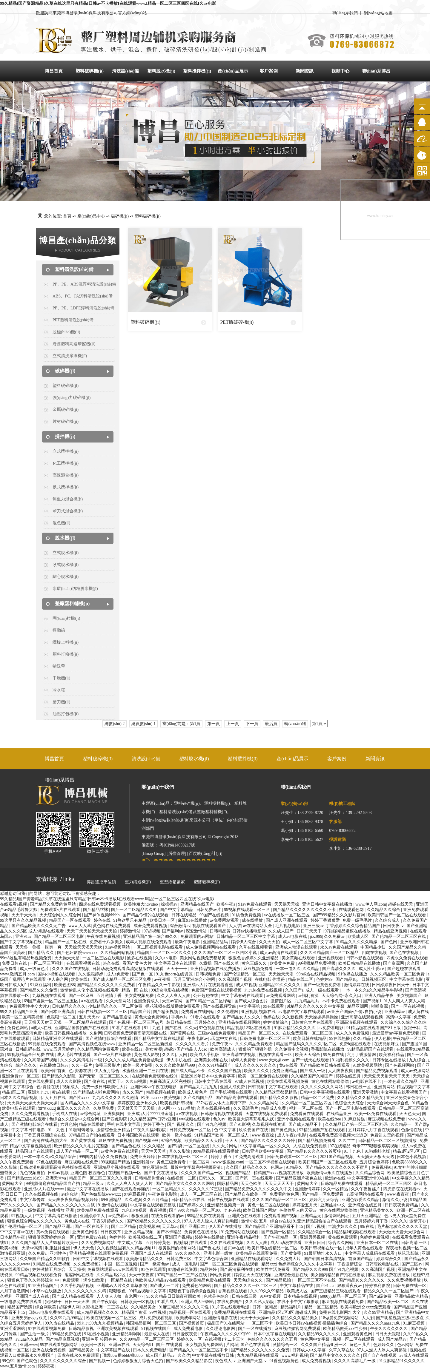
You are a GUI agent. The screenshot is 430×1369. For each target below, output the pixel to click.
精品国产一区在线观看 (70, 920)
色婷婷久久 (384, 1344)
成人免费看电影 (188, 1328)
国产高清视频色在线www (92, 1044)
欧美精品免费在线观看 (98, 1210)
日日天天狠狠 (388, 1334)
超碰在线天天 (401, 904)
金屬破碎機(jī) (66, 409)
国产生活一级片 (35, 1334)
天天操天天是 (67, 958)
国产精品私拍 (279, 1280)
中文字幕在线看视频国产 (404, 1092)
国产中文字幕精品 (177, 909)
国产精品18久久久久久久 (362, 1280)
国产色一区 (143, 974)
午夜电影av (197, 1038)
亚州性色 (58, 1253)
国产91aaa (325, 1285)
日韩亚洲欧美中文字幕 (263, 1151)
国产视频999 (147, 1140)
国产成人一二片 (165, 1285)
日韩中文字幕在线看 (213, 1081)
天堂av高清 (32, 1248)
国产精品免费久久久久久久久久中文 (259, 1189)
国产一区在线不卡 (92, 1226)
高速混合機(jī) (66, 475)
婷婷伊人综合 (244, 942)
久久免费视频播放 (404, 1280)
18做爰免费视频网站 (340, 1318)
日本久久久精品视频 (19, 1097)
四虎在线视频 (375, 952)
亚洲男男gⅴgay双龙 (29, 1318)
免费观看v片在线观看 (60, 909)
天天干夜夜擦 (142, 1275)
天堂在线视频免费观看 (266, 1113)
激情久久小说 (395, 1199)
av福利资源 (309, 995)
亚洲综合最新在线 (291, 1275)
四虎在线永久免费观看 (78, 1355)
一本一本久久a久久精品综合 (50, 1156)
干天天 (232, 1140)
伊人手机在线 (179, 1060)
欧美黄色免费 (283, 963)
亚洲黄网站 (384, 1087)
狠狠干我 (413, 1028)
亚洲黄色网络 (85, 1232)
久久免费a (38, 1253)
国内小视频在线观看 (57, 974)
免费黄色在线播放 (201, 1232)
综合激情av (180, 926)
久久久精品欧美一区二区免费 (398, 974)
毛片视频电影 (288, 926)
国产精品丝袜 (96, 909)
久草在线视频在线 (214, 1108)
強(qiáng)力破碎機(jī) (72, 397)
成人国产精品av (392, 1339)
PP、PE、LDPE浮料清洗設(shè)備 (83, 308)
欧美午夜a (226, 904)
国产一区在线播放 (255, 1328)
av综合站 (70, 1194)
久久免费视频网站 (98, 1242)
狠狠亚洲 (140, 1216)
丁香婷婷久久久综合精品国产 (353, 926)
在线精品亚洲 (339, 1113)
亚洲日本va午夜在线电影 (153, 1087)
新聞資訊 (305, 71)
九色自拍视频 (135, 1210)
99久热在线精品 (60, 1323)
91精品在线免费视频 (52, 1264)
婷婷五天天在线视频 (253, 1275)
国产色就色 (27, 1361)
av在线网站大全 (258, 926)
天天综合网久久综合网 (60, 915)
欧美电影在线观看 (19, 1108)
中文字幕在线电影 (406, 979)
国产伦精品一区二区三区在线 (399, 936)
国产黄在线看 (83, 1140)
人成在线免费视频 (310, 1146)
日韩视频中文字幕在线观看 (273, 1087)
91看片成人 (168, 1301)
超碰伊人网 (69, 1307)
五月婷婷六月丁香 (371, 1221)
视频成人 (71, 1087)
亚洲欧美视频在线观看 (117, 1328)
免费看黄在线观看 (307, 1113)
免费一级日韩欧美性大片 (105, 1087)
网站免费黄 (221, 1275)
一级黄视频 (35, 1210)
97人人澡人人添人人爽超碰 (382, 1350)
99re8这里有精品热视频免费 (26, 958)
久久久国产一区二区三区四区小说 (226, 952)
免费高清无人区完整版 (170, 1081)
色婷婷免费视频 (375, 1237)
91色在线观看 (153, 1269)
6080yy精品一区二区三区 (343, 1296)
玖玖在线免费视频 (116, 1140)
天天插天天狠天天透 (376, 1156)
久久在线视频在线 (42, 1194)
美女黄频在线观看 (299, 958)
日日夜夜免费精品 (402, 1205)
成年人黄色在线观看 (364, 1248)
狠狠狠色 (118, 1291)
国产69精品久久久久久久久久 (154, 1221)
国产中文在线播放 (161, 1173)
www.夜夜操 (263, 1135)
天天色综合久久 (249, 1280)
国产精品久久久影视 (279, 1097)
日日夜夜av (394, 926)
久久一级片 (82, 1065)
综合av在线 (280, 1221)
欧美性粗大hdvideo (141, 904)
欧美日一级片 (94, 1344)
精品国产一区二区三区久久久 (164, 952)
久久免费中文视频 (292, 1049)
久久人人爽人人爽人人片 (130, 1183)
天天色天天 (409, 1113)
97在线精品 (340, 1146)
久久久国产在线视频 (71, 968)
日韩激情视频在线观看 (222, 1113)
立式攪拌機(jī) (66, 451)
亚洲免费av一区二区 (21, 1076)
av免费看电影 (332, 1028)
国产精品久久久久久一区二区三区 (246, 1285)
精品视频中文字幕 (413, 1087)
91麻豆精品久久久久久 (295, 1028)
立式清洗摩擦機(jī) (70, 356)
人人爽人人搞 (109, 1296)
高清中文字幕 (399, 1017)
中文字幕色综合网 (211, 1259)
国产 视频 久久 (181, 1124)
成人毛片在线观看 (74, 1054)
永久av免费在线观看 (339, 947)
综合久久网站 (341, 1242)
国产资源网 (394, 963)
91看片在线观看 (206, 1017)
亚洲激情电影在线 (221, 1318)
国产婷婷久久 (192, 1205)
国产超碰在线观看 (404, 968)
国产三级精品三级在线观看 (336, 1291)
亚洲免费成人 (147, 1001)
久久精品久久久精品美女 (360, 1097)
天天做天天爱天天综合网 (402, 1232)
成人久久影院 (69, 1081)
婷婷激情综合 (276, 1022)
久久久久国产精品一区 (202, 1173)
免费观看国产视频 (281, 1216)
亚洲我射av (144, 1162)
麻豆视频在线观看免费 (343, 1301)
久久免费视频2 (87, 1264)
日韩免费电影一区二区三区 (265, 1038)
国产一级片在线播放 (112, 1054)
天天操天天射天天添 (43, 1022)
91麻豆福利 (41, 985)
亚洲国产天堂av (252, 1361)
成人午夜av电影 (292, 1135)
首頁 (67, 216)
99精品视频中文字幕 (147, 1291)
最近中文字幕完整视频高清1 (197, 1167)
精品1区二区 (14, 1092)
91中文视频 (271, 1296)
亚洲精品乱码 (216, 942)
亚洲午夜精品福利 (244, 1237)
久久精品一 (402, 1124)
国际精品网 (228, 1183)
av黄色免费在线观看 (120, 1151)
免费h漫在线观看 (356, 1044)
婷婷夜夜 (125, 1103)
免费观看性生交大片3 (29, 1006)
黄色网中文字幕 (315, 1339)
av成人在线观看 (413, 1355)
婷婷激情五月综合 (49, 1269)
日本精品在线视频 (300, 1296)
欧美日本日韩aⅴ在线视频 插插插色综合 (312, 1323)
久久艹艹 (347, 1140)
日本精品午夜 (13, 1237)
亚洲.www (29, 1344)
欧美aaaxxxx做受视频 (161, 1097)
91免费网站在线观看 (240, 1232)
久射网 (96, 1033)
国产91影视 (239, 1124)
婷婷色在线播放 (210, 1237)
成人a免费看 (118, 974)
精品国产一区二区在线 (66, 942)
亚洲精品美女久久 (377, 1210)
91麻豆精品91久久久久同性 (184, 1307)
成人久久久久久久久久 (255, 1065)
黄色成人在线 (77, 1221)
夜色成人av (225, 1361)
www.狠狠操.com (228, 1162)
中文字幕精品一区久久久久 (265, 1146)
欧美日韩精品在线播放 (359, 963)
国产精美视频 (166, 1011)
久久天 (191, 1028)
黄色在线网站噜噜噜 (330, 1081)
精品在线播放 (92, 1124)
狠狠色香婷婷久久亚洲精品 (254, 958)
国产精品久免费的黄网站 (53, 904)
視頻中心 (340, 71)
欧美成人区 (359, 936)
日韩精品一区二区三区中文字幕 (246, 936)
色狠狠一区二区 (62, 1017)
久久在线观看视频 (227, 1242)
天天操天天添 (281, 974)
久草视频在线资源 (269, 1124)
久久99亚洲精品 (379, 1312)
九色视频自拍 (33, 1173)
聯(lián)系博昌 (376, 71)
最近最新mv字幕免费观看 (396, 1033)
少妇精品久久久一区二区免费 (116, 1006)
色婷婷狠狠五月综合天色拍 (138, 1361)
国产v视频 (316, 1226)
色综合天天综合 (350, 1103)
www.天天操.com (274, 1060)
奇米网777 (167, 1108)
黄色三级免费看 (171, 1162)
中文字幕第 (250, 1006)
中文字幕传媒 (33, 1199)
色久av (219, 1119)
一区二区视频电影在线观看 (158, 947)
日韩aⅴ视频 (58, 1173)
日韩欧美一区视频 (137, 1301)
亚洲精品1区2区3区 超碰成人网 (288, 1312)
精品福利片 (291, 1307)
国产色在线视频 (404, 952)
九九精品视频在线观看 (258, 1355)
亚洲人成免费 (233, 1087)
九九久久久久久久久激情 (115, 1097)
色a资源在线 (81, 1071)
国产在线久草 (227, 963)
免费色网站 (18, 1028)
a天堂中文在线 (224, 1038)
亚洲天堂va (56, 1178)
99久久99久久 (188, 1253)
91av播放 (186, 1108)
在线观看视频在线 (83, 963)
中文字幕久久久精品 (411, 1178)
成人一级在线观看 (322, 990)
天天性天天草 (154, 1151)
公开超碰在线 (206, 995)
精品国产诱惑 (20, 1307)
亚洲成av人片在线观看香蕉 (208, 985)
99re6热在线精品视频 (316, 974)
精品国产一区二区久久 (259, 1033)
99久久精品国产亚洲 (19, 1011)
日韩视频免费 (209, 974)
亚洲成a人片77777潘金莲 (150, 1113)
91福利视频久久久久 (351, 1060)
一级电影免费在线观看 (21, 1301)
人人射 (368, 1318)
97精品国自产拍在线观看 (322, 1130)
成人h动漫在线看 (286, 1242)
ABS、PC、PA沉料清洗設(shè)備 (83, 296)
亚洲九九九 (39, 1092)
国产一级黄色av (155, 1264)
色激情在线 (412, 1130)
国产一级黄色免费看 (322, 985)
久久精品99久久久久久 (319, 1334)
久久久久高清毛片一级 (81, 1060)
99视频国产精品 (116, 1162)
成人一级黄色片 (35, 968)
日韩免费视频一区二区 (190, 1130)
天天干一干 (177, 968)
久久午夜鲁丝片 (366, 1189)
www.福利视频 (295, 1355)
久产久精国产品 (198, 1097)
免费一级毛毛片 (358, 920)
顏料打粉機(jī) (66, 654)
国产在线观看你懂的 (131, 1189)
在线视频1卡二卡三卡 (225, 1339)
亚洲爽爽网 (114, 1113)
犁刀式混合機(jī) (68, 511)
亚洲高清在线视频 (239, 1054)
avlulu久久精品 (30, 1339)
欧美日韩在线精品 (310, 1038)
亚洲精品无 (311, 1216)
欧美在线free (330, 1119)
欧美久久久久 (257, 1071)
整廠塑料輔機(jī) (72, 603)
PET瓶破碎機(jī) (237, 322)
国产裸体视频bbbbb (102, 915)
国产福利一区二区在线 (189, 1146)
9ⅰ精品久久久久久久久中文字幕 (316, 1006)
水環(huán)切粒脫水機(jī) (75, 588)
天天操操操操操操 (322, 1017)
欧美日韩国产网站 (260, 1210)
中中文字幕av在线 (17, 1232)
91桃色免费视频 (247, 915)
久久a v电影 (166, 958)
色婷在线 (271, 1017)
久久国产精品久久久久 (247, 1167)
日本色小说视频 (412, 1156)
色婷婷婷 (118, 1237)
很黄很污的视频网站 (177, 1248)
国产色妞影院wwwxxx (78, 952)
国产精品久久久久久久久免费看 (106, 985)
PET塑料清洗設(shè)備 (73, 320)
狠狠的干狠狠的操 (255, 1049)
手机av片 (180, 1017)
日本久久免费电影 (150, 1350)
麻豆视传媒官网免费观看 (298, 1328)
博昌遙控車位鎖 (101, 882)
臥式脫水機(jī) (66, 564)
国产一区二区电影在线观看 (351, 1108)
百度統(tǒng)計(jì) (205, 853)
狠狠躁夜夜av (350, 1285)
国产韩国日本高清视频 (325, 1259)
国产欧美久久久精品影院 (189, 1361)
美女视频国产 (410, 995)
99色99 (8, 1361)
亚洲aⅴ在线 (120, 1344)
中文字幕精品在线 (297, 1285)
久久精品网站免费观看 (98, 1049)
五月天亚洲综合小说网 (194, 979)
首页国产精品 (361, 1259)
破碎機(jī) (120, 216)
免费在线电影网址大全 (340, 1312)
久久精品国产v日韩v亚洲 (153, 1119)
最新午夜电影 (188, 942)
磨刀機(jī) (61, 702)
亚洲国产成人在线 (33, 1296)
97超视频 (152, 931)
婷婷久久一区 (190, 1339)
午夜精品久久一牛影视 (159, 985)
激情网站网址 (337, 1216)
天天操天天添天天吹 (83, 947)
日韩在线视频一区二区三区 (102, 1011)
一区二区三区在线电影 (103, 958)
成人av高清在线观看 (279, 952)
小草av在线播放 (47, 1291)
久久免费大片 (289, 1259)
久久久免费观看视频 (30, 1113)
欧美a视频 (10, 1248)
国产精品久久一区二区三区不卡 (199, 1350)
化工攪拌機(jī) (66, 463)
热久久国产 (133, 1092)
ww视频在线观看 (195, 1119)
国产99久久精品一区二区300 (195, 1210)
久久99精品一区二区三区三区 (147, 1339)
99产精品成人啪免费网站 (96, 1092)
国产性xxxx (80, 1097)
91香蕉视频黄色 (284, 1361)
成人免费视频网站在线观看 (211, 947)
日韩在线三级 (245, 1296)
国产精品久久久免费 (39, 990)
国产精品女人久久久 (241, 1017)
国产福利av (173, 931)
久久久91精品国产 (215, 1065)
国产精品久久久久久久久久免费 (261, 1350)
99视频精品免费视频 (317, 963)
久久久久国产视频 (225, 1071)
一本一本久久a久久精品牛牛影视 (372, 990)
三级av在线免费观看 (217, 1033)
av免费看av (118, 1216)
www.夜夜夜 (398, 1194)
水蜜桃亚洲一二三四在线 (145, 1071)
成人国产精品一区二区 (77, 1151)
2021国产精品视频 (337, 1156)
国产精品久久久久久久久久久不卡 (305, 909)
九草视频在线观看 (49, 995)
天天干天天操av (255, 1318)
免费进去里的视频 (387, 1135)
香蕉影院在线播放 (328, 1049)
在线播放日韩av (54, 1065)
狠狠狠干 (54, 1301)
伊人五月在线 (54, 1097)
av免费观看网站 (281, 995)
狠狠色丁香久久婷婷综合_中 (34, 1280)
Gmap (159, 853)
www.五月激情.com (18, 1366)
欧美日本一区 (163, 920)
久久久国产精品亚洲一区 (324, 1344)
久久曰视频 (136, 1081)
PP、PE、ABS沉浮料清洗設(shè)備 (84, 284)
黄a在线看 (288, 1065)
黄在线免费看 (41, 1081)
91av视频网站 (118, 947)
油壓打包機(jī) (66, 714)
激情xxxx (46, 1108)
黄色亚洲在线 (155, 1167)
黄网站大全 (13, 1183)
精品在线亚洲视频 (391, 931)
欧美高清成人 (223, 1049)
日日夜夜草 (111, 1232)
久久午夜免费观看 (17, 1162)
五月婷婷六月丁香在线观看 (374, 1130)
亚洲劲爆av (395, 1011)
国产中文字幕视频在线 (21, 942)
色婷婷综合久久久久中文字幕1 (307, 1264)
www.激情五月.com (18, 974)
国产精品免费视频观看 (377, 1071)
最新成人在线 (157, 1334)
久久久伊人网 (175, 1054)
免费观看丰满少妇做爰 (83, 1280)
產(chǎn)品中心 (91, 216)
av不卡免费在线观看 (341, 1001)
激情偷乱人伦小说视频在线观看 (90, 990)
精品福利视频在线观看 (355, 1232)
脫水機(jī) (65, 537)
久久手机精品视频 (77, 1285)
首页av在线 (234, 1248)
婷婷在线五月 (349, 1076)
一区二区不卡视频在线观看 (271, 1162)
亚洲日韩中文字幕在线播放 (328, 904)
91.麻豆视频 (414, 1323)
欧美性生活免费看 (273, 1269)
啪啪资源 (380, 1006)
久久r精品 (362, 1038)
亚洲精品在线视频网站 (239, 1022)
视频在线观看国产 (209, 926)
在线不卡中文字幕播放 (298, 1301)
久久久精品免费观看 (254, 1044)
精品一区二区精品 (321, 1307)
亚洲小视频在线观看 (296, 1119)
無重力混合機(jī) (68, 499)
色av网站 (405, 1344)
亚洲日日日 (315, 1242)
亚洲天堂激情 (366, 1092)
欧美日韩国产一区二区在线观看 (397, 915)
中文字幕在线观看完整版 (153, 1205)
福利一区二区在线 (306, 1108)
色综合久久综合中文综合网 (74, 1119)
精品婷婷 (209, 1269)
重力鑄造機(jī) (138, 882)
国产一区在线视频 (408, 1006)
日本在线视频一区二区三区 (183, 1156)
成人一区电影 (185, 1264)
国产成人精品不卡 (188, 1071)
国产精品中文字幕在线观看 (159, 1038)
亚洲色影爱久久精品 (361, 1199)
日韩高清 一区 (414, 1242)
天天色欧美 (252, 1183)
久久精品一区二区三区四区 (307, 1103)
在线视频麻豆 (387, 1044)
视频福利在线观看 (190, 1242)
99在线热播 (340, 1038)
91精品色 (419, 1103)
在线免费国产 (230, 1301)
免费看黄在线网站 (198, 1011)
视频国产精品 (238, 1173)
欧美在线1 (81, 979)
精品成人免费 (274, 1108)
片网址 (232, 1344)
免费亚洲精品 (285, 1071)
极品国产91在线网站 (226, 1323)
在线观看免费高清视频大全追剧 (339, 1135)
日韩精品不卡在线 (188, 1199)
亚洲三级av (313, 926)
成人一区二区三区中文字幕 (308, 942)
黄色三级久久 (255, 963)
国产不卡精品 (169, 1232)
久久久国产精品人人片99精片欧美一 (45, 1242)
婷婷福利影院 (378, 1285)
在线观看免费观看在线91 (155, 1076)
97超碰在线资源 (183, 1269)
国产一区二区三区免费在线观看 (229, 1264)
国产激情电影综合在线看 (109, 1038)
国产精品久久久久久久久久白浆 (66, 1205)
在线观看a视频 (14, 904)
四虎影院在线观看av (402, 1189)
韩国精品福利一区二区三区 (151, 1323)
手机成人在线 (65, 1113)
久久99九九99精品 (67, 1318)
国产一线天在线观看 (310, 1060)
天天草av (170, 1226)
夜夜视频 (159, 1210)
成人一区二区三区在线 (201, 1194)
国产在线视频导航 (220, 1006)
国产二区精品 (124, 1226)
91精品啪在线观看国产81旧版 (374, 1028)
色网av (277, 1167)
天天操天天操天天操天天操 (33, 1103)
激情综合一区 (286, 1344)
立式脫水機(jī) (66, 553)
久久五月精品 (156, 1199)
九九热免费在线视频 (263, 990)
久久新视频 (292, 1017)
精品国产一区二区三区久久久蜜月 (101, 1178)
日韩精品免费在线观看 (342, 1183)
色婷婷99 (325, 979)
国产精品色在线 (126, 1146)
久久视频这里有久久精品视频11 (126, 1248)
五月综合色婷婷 (375, 1162)
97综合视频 (172, 1140)
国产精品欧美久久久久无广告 (39, 926)
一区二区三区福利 (47, 963)
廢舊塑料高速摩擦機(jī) (74, 344)
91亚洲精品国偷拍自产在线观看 (323, 1221)
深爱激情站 (197, 931)
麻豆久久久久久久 (74, 1108)
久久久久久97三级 (206, 1189)
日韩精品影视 (82, 1328)
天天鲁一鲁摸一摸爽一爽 (39, 947)
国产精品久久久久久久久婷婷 (268, 1140)
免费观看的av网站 (197, 936)
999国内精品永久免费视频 (103, 1156)
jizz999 (316, 936)
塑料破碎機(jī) (90, 71)
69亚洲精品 (112, 1199)
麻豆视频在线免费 (81, 1162)
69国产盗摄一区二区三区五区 (51, 1001)
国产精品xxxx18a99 (25, 1178)
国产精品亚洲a (59, 1226)
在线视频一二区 (182, 1178)
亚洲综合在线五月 (365, 1205)
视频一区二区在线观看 (354, 1339)
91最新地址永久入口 (323, 1253)
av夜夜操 (163, 979)
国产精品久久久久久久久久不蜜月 (337, 1167)
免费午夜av (223, 1044)
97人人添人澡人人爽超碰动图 (211, 1221)
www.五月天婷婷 (59, 1049)
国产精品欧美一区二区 (388, 1301)
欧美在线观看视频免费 (288, 1081)
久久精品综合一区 (315, 1232)
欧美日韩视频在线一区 (321, 1248)
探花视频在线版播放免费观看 (173, 1006)
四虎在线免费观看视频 (100, 904)
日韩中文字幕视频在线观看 (325, 1092)
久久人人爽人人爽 (174, 995)
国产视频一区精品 (278, 1232)
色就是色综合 (217, 1296)
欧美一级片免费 (138, 1065)
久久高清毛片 (246, 1108)
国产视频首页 (192, 1323)
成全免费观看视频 (150, 926)
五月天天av (90, 1017)
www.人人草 (80, 926)
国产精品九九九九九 (198, 1087)
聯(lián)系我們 (344, 13)
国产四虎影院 (115, 1119)
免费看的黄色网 (285, 1194)
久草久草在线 (342, 1350)
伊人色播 (382, 1038)
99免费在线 (334, 1054)
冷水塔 (59, 690)
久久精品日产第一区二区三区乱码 (357, 1124)
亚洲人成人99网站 (198, 1301)
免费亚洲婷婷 (143, 1156)
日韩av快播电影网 (249, 931)
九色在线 (232, 1210)
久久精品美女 (144, 1307)
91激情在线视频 (113, 1205)
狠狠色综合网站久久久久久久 (35, 1221)
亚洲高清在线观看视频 (362, 1017)
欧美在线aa (132, 1049)
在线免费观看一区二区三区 (308, 1033)
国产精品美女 (82, 1350)
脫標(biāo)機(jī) (66, 332)
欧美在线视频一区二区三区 (112, 1318)
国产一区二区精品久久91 (134, 909)
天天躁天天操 (287, 904)
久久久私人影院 (260, 1301)
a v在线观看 (92, 1001)
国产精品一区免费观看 (323, 1194)
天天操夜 (77, 1269)
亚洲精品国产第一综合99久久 (151, 936)
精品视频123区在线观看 (249, 1028)
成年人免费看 (244, 1060)
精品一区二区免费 (318, 1097)
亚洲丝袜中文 (333, 1205)
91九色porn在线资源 (175, 974)
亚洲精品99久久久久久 (280, 985)
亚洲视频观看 (331, 958)
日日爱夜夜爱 (185, 1334)
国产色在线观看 (255, 1344)
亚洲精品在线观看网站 (252, 1259)
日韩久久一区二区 (216, 1178)
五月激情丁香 (109, 995)
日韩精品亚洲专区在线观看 (58, 1038)
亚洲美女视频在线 (211, 1060)
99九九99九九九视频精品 (100, 1323)
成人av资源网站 (415, 1071)
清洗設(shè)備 (125, 71)
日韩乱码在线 (29, 1049)
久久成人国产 (281, 931)
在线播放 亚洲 (61, 1210)
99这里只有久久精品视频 (23, 920)
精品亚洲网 (358, 1006)
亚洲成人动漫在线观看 (296, 947)
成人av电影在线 (293, 936)
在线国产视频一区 (125, 1173)
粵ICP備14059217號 (177, 845)
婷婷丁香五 (222, 1156)
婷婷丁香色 (154, 1124)
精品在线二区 (301, 979)
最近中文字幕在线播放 (88, 1189)
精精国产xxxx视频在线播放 (279, 1173)
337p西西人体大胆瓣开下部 (222, 1103)
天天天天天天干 (280, 1183)
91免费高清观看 (250, 1156)
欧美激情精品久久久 (145, 1259)
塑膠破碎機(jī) (207, 882)
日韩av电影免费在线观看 (51, 1312)
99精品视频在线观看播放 (216, 1151)
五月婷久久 (205, 1022)
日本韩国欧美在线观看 (138, 1135)
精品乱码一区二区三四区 (389, 1183)
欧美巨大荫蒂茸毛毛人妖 (251, 1119)
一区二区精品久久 (169, 1189)
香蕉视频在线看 (233, 1291)
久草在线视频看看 (256, 947)
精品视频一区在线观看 (190, 1312)
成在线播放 (253, 920)
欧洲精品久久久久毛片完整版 (82, 1146)
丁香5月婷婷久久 (108, 1221)
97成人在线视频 (250, 1081)
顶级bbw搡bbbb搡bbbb (123, 1355)
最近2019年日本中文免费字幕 (208, 1076)
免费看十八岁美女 (107, 942)
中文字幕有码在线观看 (242, 995)
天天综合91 (144, 1344)
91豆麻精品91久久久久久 (402, 1361)
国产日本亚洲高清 (58, 1011)
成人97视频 (246, 985)
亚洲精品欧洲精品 (411, 1296)
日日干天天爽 (77, 1301)
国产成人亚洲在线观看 (287, 920)
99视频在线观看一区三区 (247, 909)
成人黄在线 (418, 1011)
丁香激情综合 (350, 1264)
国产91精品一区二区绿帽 (209, 1001)
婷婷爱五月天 (305, 1205)
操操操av (170, 904)
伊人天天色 (84, 1248)
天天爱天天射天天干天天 (387, 1076)
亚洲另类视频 (313, 1237)
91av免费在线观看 (255, 904)
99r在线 (367, 1226)
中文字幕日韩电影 (28, 1130)
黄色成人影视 (147, 1054)
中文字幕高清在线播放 (56, 1216)
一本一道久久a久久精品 (298, 968)
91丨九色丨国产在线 (163, 1028)
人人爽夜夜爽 (341, 1071)
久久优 (184, 1355)
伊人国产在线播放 (225, 1226)
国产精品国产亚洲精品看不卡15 (274, 1226)
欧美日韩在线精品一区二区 (273, 1248)
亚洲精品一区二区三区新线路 (146, 1044)
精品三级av (94, 1183)
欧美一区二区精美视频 (23, 1017)
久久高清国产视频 (235, 979)
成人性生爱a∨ (372, 968)
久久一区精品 (336, 1189)
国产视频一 (100, 1361)
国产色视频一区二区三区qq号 (137, 1022)
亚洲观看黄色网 (358, 1334)
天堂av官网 (173, 1001)
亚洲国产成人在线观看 (151, 1253)
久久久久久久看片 (193, 1044)
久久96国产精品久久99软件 (45, 1259)
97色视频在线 (212, 1028)
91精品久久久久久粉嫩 (357, 942)
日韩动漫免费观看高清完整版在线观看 (128, 968)
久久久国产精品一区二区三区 (280, 1199)
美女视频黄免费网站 (204, 1344)
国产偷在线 (95, 1081)
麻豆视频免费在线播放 (389, 1275)
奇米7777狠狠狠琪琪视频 (376, 1146)
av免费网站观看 (225, 920)
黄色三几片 (360, 1344)
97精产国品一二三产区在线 (182, 1275)
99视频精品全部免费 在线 (31, 1054)
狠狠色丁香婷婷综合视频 (192, 1291)
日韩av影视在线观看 (365, 958)
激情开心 (418, 1221)
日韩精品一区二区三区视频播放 (388, 1140)
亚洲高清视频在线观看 (357, 1022)
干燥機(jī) (61, 678)
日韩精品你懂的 (150, 1178)
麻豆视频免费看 (258, 968)
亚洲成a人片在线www (44, 1189)
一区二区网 (200, 1162)
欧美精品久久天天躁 (204, 1140)
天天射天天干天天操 (136, 1108)
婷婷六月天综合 (324, 1199)
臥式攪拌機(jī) (66, 487)
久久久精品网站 (264, 1103)
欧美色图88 (64, 985)
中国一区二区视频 (121, 1264)
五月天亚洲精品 (367, 1216)
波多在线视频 (140, 958)
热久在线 (112, 963)
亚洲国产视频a (179, 1237)
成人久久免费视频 (353, 1033)
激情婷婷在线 (357, 985)
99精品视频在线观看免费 (39, 1275)
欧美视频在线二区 (145, 1237)
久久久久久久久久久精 (85, 1291)
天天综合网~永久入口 (342, 995)
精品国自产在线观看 (35, 1151)
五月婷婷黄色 (158, 1242)
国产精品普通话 (117, 1017)
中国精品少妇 (373, 947)
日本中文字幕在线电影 (275, 1334)
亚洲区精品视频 (139, 1232)
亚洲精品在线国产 (197, 904)
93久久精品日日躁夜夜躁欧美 (174, 1296)
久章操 (205, 963)
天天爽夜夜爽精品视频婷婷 (73, 1199)
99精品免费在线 (67, 1334)
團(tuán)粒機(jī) (66, 618)
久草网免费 (104, 1108)
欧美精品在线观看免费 (257, 1253)
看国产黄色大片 (137, 963)
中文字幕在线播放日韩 (213, 1355)
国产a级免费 (381, 1296)
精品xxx (268, 1264)
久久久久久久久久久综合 (63, 1361)
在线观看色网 (352, 909)
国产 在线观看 (169, 1344)
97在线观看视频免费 (47, 1328)
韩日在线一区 (359, 1087)
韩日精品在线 (179, 1022)
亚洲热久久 (147, 1103)
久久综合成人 (388, 920)
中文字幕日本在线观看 (175, 963)
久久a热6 (133, 1199)
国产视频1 (372, 1001)
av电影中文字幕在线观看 (302, 1011)
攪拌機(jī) (65, 436)
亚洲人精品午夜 (379, 995)
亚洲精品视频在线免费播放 (216, 968)
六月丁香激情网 (362, 1054)
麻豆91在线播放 (193, 920)
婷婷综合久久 (389, 1259)
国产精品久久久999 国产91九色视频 (326, 1269)
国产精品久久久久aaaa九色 (376, 1323)
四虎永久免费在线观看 (407, 958)
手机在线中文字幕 (124, 1124)
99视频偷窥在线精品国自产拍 (53, 1183)
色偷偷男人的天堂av (298, 1210)
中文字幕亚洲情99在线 (368, 1178)
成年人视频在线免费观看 (149, 942)
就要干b (116, 1081)
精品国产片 (140, 1011)
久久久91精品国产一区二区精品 (330, 952)
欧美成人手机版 (205, 1054)
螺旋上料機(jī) (66, 642)
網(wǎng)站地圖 (378, 13)
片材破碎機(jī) (66, 421)
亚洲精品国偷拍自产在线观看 (82, 1028)
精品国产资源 (135, 1312)
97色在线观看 (49, 1162)
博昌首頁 (54, 71)
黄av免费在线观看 (53, 1232)
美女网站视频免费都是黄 (203, 958)
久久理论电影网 (221, 1328)
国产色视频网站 (400, 1065)
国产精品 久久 (41, 952)
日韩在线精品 (184, 915)
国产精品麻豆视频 (63, 1339)
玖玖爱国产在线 (254, 1130)
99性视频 (158, 1312)
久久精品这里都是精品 (276, 1092)
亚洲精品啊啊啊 (127, 1334)
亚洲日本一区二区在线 (377, 1242)
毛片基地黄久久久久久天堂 (402, 1226)
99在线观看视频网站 (59, 1344)
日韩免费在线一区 (410, 1285)
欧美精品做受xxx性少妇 (345, 1328)
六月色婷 (68, 1124)
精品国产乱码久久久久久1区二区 (307, 1044)
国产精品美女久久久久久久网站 (185, 1183)
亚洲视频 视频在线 (259, 1011)
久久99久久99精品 (267, 1291)
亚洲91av (23, 936)
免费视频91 (381, 1167)
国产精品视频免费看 (317, 1140)
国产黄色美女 (284, 1130)
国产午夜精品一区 (280, 1237)
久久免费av (335, 936)
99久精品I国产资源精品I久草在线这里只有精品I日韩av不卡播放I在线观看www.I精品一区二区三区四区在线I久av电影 (108, 3)
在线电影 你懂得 (270, 979)
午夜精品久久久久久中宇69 (226, 1334)
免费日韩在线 (15, 963)
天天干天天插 (24, 915)
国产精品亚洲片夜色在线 (299, 1178)
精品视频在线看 (161, 1092)
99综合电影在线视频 (170, 990)
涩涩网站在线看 (79, 1275)
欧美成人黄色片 (193, 1092)
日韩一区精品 (265, 1307)
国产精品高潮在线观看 (237, 1097)
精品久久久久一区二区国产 (389, 1291)
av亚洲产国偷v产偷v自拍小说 (355, 1011)
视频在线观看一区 (276, 1054)
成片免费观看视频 (156, 1318)
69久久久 (399, 1221)
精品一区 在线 (135, 990)
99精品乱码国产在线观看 (370, 1049)
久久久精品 (155, 1146)
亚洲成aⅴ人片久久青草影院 (122, 1285)
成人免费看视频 (317, 1361)
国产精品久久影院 (59, 1076)
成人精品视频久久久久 (98, 1312)
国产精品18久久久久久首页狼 (314, 1151)
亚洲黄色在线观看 (245, 1216)
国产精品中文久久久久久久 (335, 1355)
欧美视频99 (149, 1226)
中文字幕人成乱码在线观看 (370, 1253)
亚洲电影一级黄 (218, 1253)
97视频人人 (22, 1216)
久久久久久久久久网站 (322, 1087)
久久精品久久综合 (384, 909)
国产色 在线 (210, 1248)
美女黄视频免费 (140, 995)
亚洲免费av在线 (92, 1237)
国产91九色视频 (212, 1124)
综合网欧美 (46, 1307)
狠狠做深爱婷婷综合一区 (51, 1237)
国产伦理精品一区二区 (245, 974)
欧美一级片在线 (177, 1135)
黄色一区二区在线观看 (269, 1205)
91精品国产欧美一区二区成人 (222, 1135)
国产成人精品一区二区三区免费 (122, 979)
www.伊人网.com (370, 904)
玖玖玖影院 (409, 1253)
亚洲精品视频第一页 (226, 1205)
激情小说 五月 (254, 1221)
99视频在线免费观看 (47, 1044)
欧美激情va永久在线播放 (330, 1173)
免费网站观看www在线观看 (113, 1269)
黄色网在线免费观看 (112, 926)
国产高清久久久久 (339, 968)
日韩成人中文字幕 (309, 1350)
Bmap (148, 853)
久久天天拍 (270, 942)
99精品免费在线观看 (206, 1216)
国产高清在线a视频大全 (46, 1140)
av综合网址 (91, 1113)
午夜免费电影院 (163, 1194)
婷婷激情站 (131, 931)
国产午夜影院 (105, 1301)
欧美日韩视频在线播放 (66, 1033)
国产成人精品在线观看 (73, 1296)
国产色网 (389, 942)
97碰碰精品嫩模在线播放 (348, 931)
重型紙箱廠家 (172, 882)
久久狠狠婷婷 (91, 974)
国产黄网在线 (183, 1033)
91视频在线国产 (156, 1328)
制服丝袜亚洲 (58, 1248)
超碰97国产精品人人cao (186, 1049)
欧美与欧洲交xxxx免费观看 (366, 1307)
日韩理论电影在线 (382, 1264)
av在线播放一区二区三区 (287, 915)
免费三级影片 (108, 1065)
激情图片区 (282, 1001)
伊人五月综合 (107, 1071)
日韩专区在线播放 (389, 1060)
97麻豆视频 (135, 1194)
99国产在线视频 (214, 915)
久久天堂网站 (119, 1001)
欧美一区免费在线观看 (375, 1113)
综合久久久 (27, 1065)
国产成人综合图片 (251, 1001)
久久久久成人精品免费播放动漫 (135, 1060)
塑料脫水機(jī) (161, 71)
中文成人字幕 (130, 1242)
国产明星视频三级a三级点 (400, 1318)
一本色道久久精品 (401, 1081)
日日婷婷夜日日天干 (391, 985)
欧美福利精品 (392, 1054)
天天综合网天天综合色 (388, 1103)
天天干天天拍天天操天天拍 (92, 931)
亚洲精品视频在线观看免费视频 (99, 1253)
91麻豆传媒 (355, 1119)
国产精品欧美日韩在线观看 (325, 1065)
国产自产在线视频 (380, 1355)
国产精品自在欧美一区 (246, 1194)
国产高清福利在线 (237, 1269)
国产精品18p (348, 979)
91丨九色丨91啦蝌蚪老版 (71, 1130)
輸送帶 (59, 666)
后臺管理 (176, 853)
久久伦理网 (228, 1011)
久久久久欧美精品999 (175, 1065)
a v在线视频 (187, 1113)
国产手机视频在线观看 (231, 1092)
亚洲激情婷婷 (308, 1189)
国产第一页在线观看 (254, 1178)
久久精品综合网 (370, 1173)
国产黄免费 (291, 1253)
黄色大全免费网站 (152, 1017)
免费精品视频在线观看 (235, 1312)
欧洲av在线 (335, 1178)
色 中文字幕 (225, 1130)
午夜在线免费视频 (104, 936)
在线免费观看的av (168, 1216)
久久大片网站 (225, 1146)
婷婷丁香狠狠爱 (326, 920)
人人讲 (235, 926)
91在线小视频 (97, 1334)
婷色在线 (103, 920)
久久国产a (294, 990)
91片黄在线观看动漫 (231, 1307)
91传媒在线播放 (353, 974)
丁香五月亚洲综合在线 (45, 1135)
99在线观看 (274, 1006)
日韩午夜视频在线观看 (228, 1199)
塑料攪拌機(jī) (197, 71)
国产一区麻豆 (82, 995)
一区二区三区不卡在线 (315, 1280)
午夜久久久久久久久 (389, 1328)
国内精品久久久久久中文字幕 (88, 1103)
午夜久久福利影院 (150, 1130)
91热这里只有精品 (130, 920)
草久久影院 (180, 1151)
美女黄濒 (153, 1049)
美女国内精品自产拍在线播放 (338, 1275)
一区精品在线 (120, 1280)
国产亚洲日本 (193, 1226)
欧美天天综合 (308, 1054)
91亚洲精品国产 (43, 1285)
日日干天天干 (310, 931)
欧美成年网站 (189, 1318)
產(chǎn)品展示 (233, 71)
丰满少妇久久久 (343, 1226)
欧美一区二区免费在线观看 (263, 1076)
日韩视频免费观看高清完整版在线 (136, 1033)
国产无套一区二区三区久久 (104, 1076)
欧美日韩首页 (54, 1071)
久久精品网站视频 (117, 952)
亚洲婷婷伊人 (93, 1216)
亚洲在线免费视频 (49, 1350)
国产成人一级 (313, 1071)
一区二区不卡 (261, 1323)
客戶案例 (269, 71)
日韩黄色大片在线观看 (312, 1022)
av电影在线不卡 (367, 1081)
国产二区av (412, 1264)
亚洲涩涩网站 (13, 1328)
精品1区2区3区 (407, 1151)
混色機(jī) (61, 523)
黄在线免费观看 (343, 1237)
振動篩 (59, 630)
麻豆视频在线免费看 (387, 1119)
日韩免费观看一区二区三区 (292, 1156)
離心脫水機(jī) (66, 576)
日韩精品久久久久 (69, 1006)
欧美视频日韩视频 (177, 1103)
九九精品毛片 (307, 1001)
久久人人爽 (257, 1242)
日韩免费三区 (179, 1259)
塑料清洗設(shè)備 (74, 269)
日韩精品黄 (220, 931)
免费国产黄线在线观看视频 (217, 990)
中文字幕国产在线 (113, 1350)
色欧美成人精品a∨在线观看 (161, 1280)
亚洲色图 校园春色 (88, 1173)
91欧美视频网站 (368, 1065)
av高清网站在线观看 (365, 1194)
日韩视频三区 (374, 979)
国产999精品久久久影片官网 (339, 915)
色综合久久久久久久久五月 (273, 1339)
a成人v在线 (42, 1028)
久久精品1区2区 (111, 1275)
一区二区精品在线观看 (86, 1022)
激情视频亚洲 (13, 1253)
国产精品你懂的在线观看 (146, 915)
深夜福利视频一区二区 (407, 1248)
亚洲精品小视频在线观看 (117, 1167)
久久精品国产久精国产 (312, 1076)
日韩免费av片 (209, 909)
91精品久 (295, 1167)
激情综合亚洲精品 (113, 1130)
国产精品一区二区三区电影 (59, 936)
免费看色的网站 (197, 1285)
